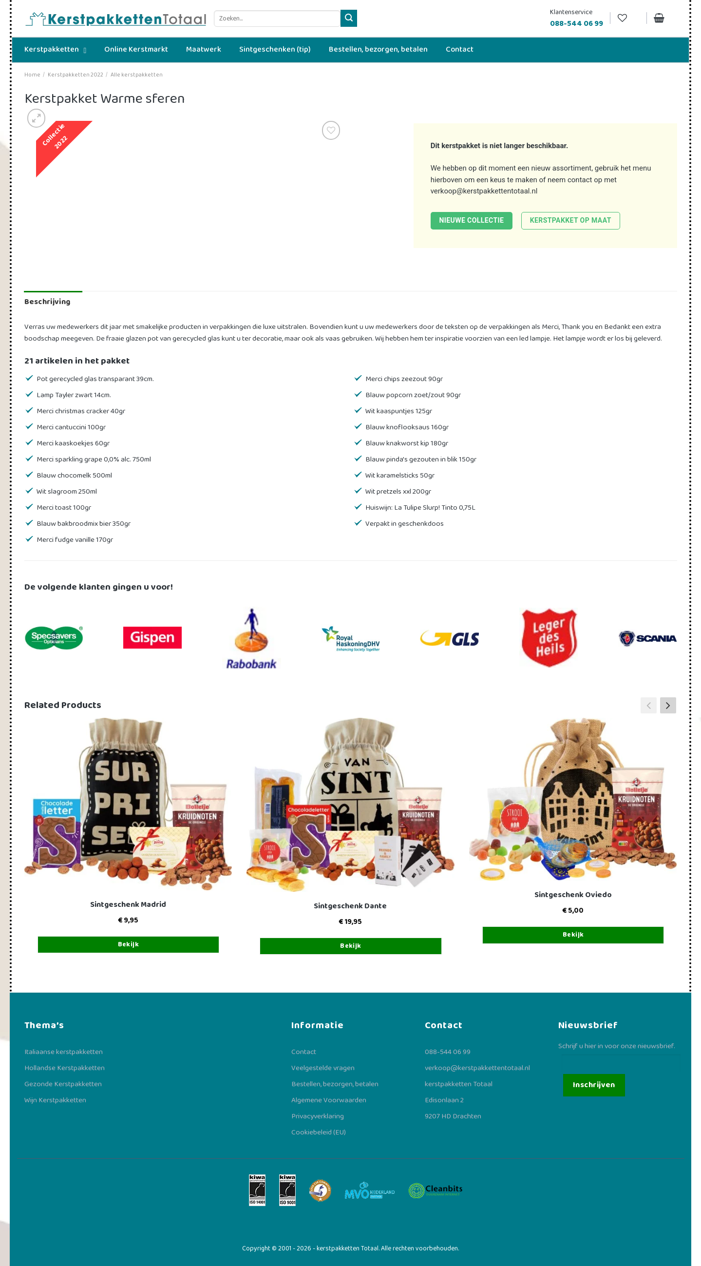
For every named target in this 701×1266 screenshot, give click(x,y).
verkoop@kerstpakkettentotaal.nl (484, 191)
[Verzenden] (349, 18)
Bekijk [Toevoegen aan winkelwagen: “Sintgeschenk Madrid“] (128, 944)
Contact (303, 1052)
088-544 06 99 (448, 1052)
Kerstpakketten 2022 (75, 74)
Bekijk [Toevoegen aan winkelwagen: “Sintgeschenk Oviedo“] (573, 934)
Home (32, 74)
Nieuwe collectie (471, 220)
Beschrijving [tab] (47, 302)
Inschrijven (594, 1085)
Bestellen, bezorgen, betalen (335, 1084)
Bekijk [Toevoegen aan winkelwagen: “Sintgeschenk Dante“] (350, 945)
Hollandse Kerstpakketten (64, 1068)
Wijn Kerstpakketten (55, 1100)
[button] (668, 705)
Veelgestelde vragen (323, 1068)
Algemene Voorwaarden (328, 1100)
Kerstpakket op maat (570, 220)
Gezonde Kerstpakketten (63, 1084)
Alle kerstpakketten (137, 74)
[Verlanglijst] (628, 18)
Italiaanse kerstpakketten (63, 1052)
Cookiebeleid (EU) (318, 1132)
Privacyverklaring (317, 1116)
